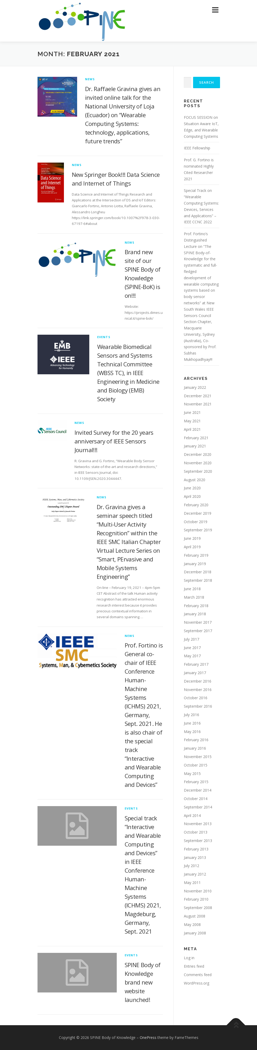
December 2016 (197, 681)
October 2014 (195, 798)
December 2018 (197, 571)
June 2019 (192, 538)
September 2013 (198, 840)
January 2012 (195, 874)
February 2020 (196, 504)
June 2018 (192, 588)
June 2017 (192, 647)
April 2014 (192, 815)
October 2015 (195, 765)
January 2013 (195, 857)
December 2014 (197, 790)
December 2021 (197, 395)
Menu (215, 9)
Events (103, 337)
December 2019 (197, 513)
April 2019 (192, 546)
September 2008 (198, 907)
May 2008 (192, 924)
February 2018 (196, 605)
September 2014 (198, 807)
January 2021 (195, 445)
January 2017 (195, 672)
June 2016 (192, 723)
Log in (189, 957)
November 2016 (198, 689)
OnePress (148, 1037)
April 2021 (192, 429)
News (90, 79)
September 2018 (198, 580)
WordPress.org (196, 983)
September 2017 (198, 630)
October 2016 (195, 697)
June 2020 (192, 487)
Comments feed (198, 974)
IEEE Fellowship (197, 147)
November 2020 (198, 462)
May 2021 (192, 420)
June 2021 (192, 412)
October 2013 (195, 832)
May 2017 (192, 655)
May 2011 (192, 882)
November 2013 (198, 823)
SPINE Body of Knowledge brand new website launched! (143, 982)
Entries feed (194, 966)
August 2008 (194, 916)
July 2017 (191, 639)
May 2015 (192, 773)
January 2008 (195, 932)
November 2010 (198, 890)
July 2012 (191, 865)
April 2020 (192, 496)
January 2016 (195, 748)
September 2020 (198, 471)
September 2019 (198, 529)
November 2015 (198, 756)
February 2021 (196, 437)
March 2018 (194, 597)
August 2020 (194, 479)
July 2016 (191, 714)
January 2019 (195, 563)
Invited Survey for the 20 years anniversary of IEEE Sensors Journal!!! (113, 441)
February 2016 (196, 739)
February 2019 (196, 555)
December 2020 (197, 454)
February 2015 (196, 781)
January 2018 (195, 613)
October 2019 (195, 521)
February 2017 (196, 664)
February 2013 (196, 849)
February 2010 (196, 899)
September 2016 (198, 706)
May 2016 (192, 731)
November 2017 (198, 622)
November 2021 (198, 403)
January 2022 (195, 387)
